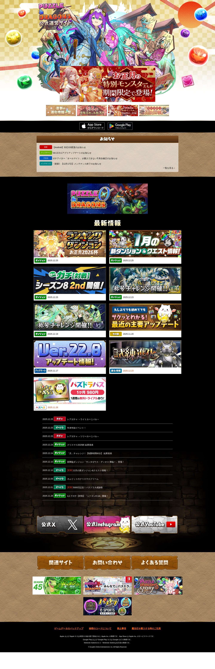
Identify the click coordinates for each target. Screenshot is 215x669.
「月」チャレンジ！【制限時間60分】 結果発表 (89, 453)
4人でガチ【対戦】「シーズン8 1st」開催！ (87, 496)
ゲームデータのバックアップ (68, 645)
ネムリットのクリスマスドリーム (83, 479)
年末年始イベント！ (76, 428)
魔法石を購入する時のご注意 (146, 645)
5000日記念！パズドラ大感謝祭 (88, 487)
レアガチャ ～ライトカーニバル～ (83, 419)
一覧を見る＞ (169, 168)
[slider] (107, 84)
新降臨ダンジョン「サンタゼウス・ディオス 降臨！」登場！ (95, 462)
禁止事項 (121, 645)
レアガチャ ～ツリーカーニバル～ (83, 436)
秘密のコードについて (100, 645)
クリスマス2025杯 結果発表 (80, 445)
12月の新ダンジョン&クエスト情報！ (90, 470)
